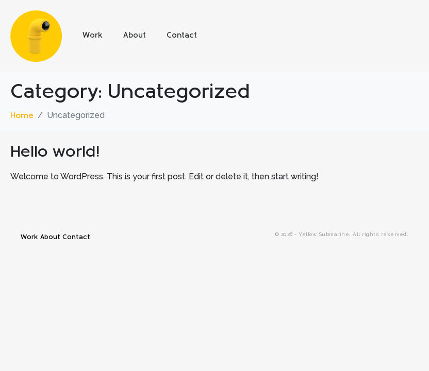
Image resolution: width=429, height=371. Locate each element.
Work (92, 36)
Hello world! (55, 152)
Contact (182, 36)
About (134, 36)
